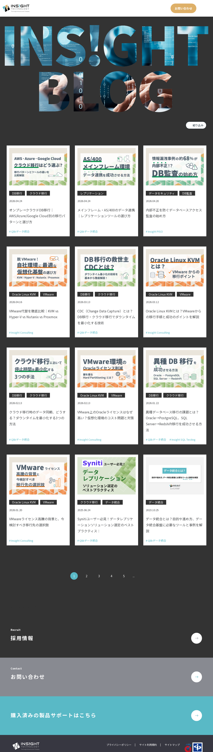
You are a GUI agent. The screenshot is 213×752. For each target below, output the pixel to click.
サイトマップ (172, 733)
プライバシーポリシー (118, 733)
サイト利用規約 (148, 733)
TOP (10, 600)
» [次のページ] (141, 568)
